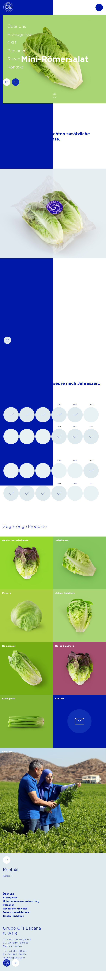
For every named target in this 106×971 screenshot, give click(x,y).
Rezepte (15, 58)
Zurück (7, 121)
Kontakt (15, 66)
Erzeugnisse (19, 34)
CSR (11, 42)
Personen (16, 50)
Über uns (16, 26)
